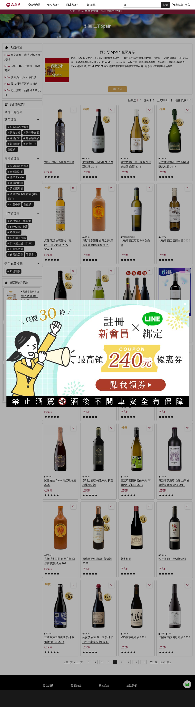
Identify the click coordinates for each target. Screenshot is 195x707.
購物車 (177, 4)
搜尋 (165, 4)
